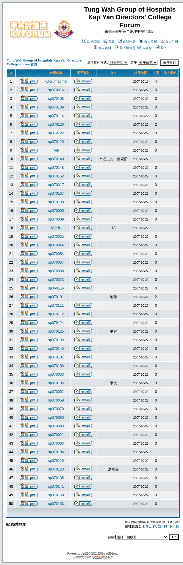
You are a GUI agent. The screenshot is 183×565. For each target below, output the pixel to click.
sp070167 (56, 193)
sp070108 (56, 99)
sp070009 (56, 219)
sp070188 (56, 366)
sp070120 (56, 124)
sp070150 (56, 495)
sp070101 (56, 297)
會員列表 (127, 41)
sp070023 (56, 280)
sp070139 (56, 340)
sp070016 (56, 90)
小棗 (56, 150)
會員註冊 (169, 41)
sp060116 (56, 288)
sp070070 (56, 409)
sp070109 (56, 107)
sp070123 (56, 469)
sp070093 (56, 426)
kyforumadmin (56, 81)
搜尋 (109, 41)
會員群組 (148, 41)
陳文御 (56, 228)
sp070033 (56, 374)
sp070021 (56, 435)
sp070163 (56, 504)
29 (165, 526)
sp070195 (56, 383)
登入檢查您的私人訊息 (133, 48)
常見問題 (91, 41)
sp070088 (56, 271)
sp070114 (56, 116)
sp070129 (56, 142)
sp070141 (56, 486)
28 (160, 526)
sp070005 (56, 211)
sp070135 (56, 478)
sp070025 (56, 237)
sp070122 (56, 133)
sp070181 (56, 357)
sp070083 (56, 443)
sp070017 (56, 185)
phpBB (84, 553)
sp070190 (56, 202)
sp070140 (56, 159)
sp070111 (56, 305)
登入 (161, 48)
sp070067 (56, 262)
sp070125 (56, 331)
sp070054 (56, 254)
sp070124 (56, 323)
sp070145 (56, 349)
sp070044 (56, 245)
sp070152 (56, 176)
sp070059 (56, 400)
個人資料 (102, 48)
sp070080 (56, 418)
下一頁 (174, 526)
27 (154, 526)
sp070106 (56, 452)
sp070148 (56, 168)
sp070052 (56, 392)
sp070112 (56, 314)
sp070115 (56, 461)
